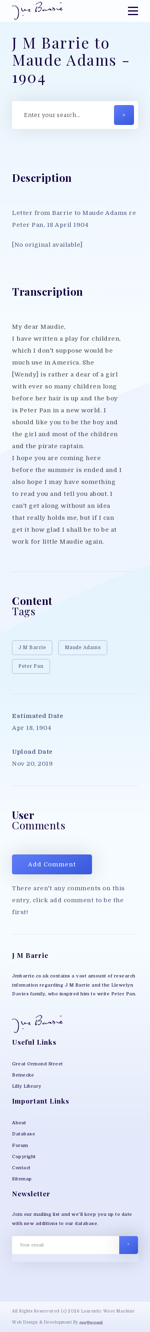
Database (23, 1134)
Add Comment (52, 864)
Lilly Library (27, 1086)
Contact (21, 1167)
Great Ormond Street (37, 1064)
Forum (20, 1145)
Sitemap (22, 1179)
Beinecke (23, 1075)
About (19, 1122)
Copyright (24, 1156)
